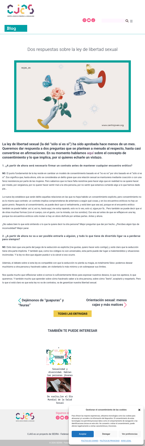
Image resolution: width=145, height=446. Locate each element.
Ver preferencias (129, 434)
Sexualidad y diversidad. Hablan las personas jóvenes (60, 372)
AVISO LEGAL (126, 441)
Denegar (106, 434)
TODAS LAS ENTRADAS (72, 314)
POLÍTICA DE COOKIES (89, 441)
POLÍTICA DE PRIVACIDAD (110, 441)
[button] (139, 409)
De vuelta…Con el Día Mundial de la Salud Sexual (60, 399)
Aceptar (83, 434)
